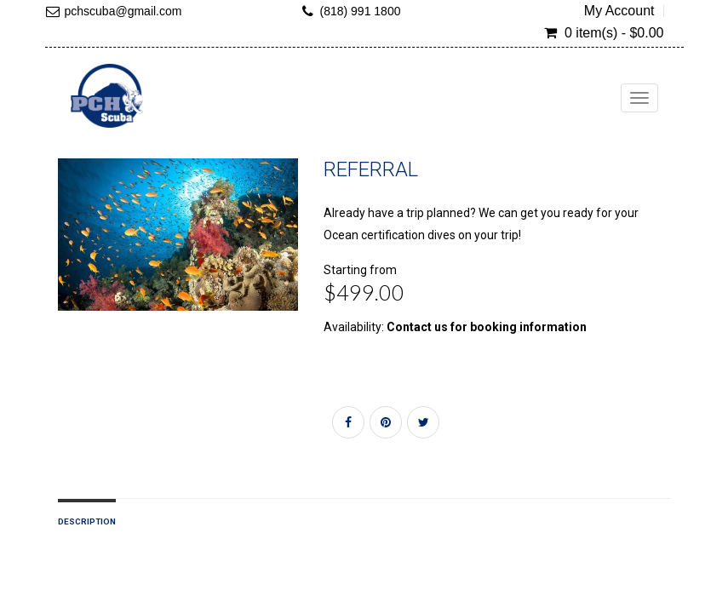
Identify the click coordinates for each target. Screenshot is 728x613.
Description (87, 521)
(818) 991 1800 (360, 11)
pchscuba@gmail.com (123, 11)
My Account (619, 11)
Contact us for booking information (487, 327)
